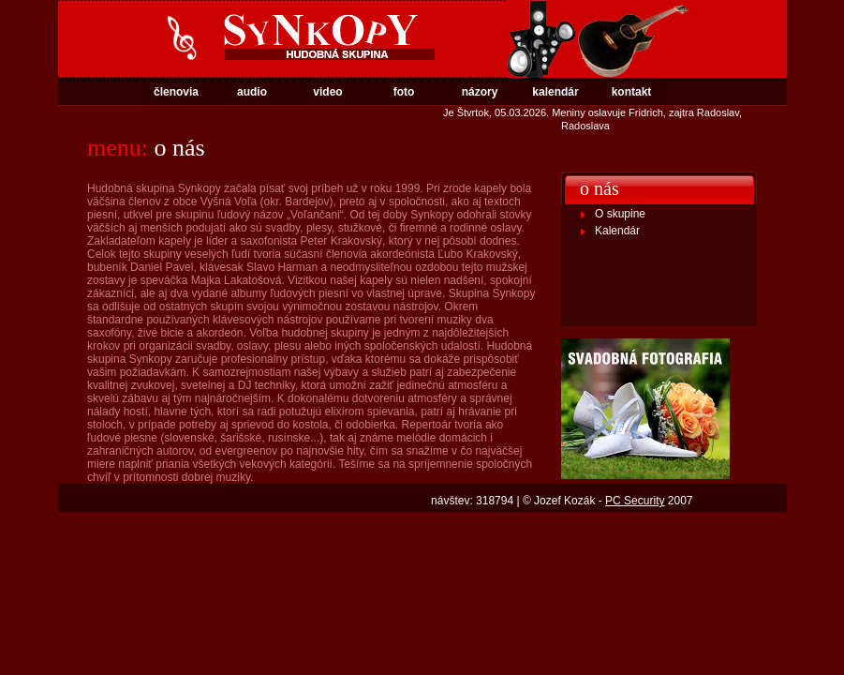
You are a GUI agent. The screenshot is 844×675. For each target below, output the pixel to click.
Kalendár (617, 230)
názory (480, 91)
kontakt (632, 91)
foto (404, 91)
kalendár (555, 91)
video (327, 91)
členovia (176, 91)
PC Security (634, 500)
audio (252, 91)
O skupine (620, 213)
